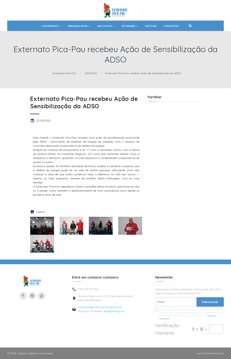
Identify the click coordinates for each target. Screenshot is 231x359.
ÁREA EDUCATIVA (77, 26)
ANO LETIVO (104, 26)
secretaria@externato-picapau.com (100, 307)
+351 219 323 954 (88, 289)
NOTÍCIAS (150, 26)
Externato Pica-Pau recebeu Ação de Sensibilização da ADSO (143, 73)
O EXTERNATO (49, 26)
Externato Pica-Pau (64, 73)
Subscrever (210, 302)
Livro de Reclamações (210, 353)
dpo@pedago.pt (113, 311)
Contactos (171, 26)
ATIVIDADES (128, 26)
